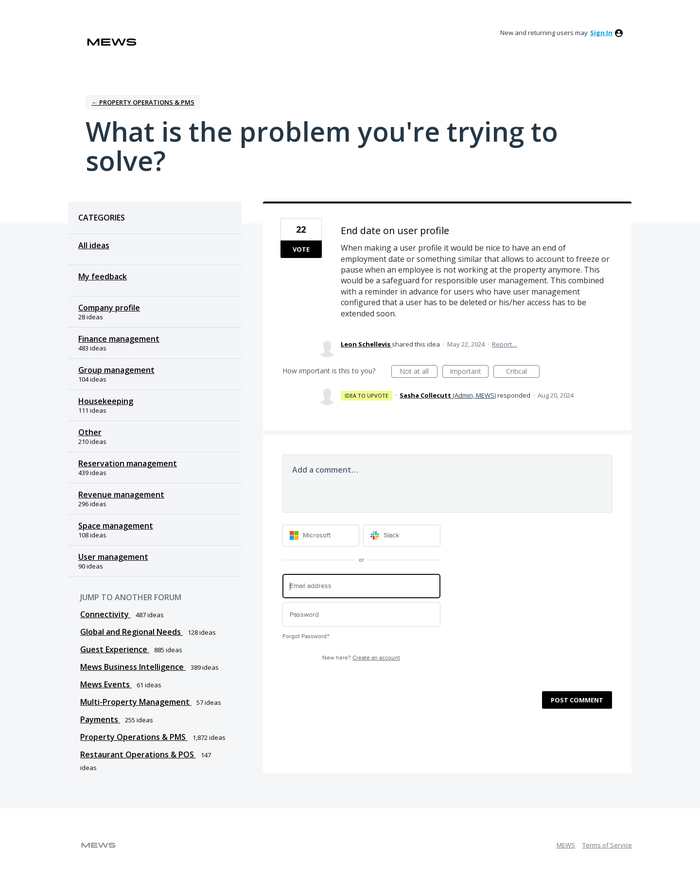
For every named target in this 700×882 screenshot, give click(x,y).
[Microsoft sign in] (321, 536)
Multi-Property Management (136, 702)
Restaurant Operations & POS (138, 754)
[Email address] (361, 586)
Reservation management (127, 463)
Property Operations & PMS (134, 737)
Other (90, 432)
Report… (504, 344)
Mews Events (106, 684)
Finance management (118, 338)
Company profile (109, 307)
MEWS (566, 845)
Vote (301, 249)
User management (113, 556)
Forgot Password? (306, 636)
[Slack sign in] (401, 536)
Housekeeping (105, 401)
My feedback (102, 276)
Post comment (577, 700)
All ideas (93, 245)
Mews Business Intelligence (133, 667)
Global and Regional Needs (131, 631)
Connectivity (105, 614)
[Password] (361, 614)
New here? (361, 658)
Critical (523, 372)
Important (469, 372)
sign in (601, 32)
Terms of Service (607, 845)
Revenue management (121, 494)
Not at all (419, 372)
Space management (115, 525)
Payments (100, 719)
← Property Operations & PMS (142, 102)
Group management (116, 370)
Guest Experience (114, 649)
